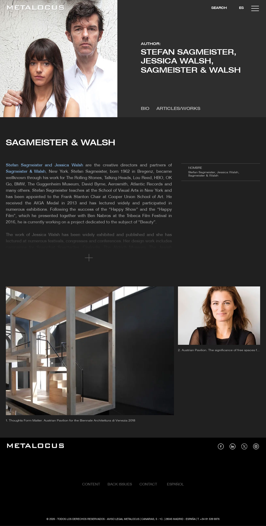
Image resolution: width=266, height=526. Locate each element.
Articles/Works (178, 109)
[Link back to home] (35, 8)
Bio (145, 109)
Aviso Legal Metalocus (123, 519)
